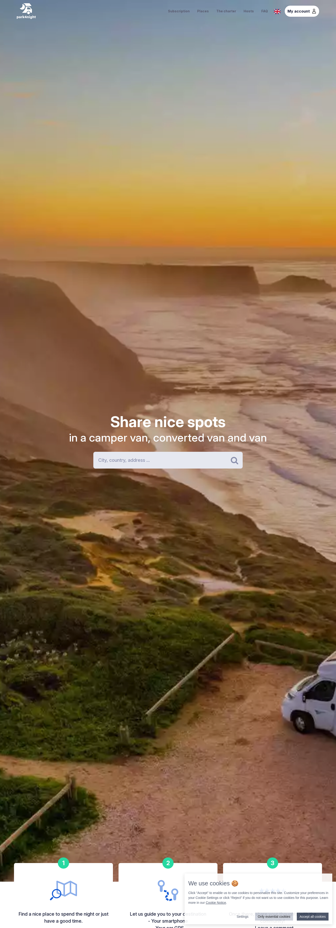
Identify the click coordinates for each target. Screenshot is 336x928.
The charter (226, 11)
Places (203, 11)
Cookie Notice (216, 902)
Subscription (179, 11)
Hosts (249, 11)
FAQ (264, 11)
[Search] (168, 460)
